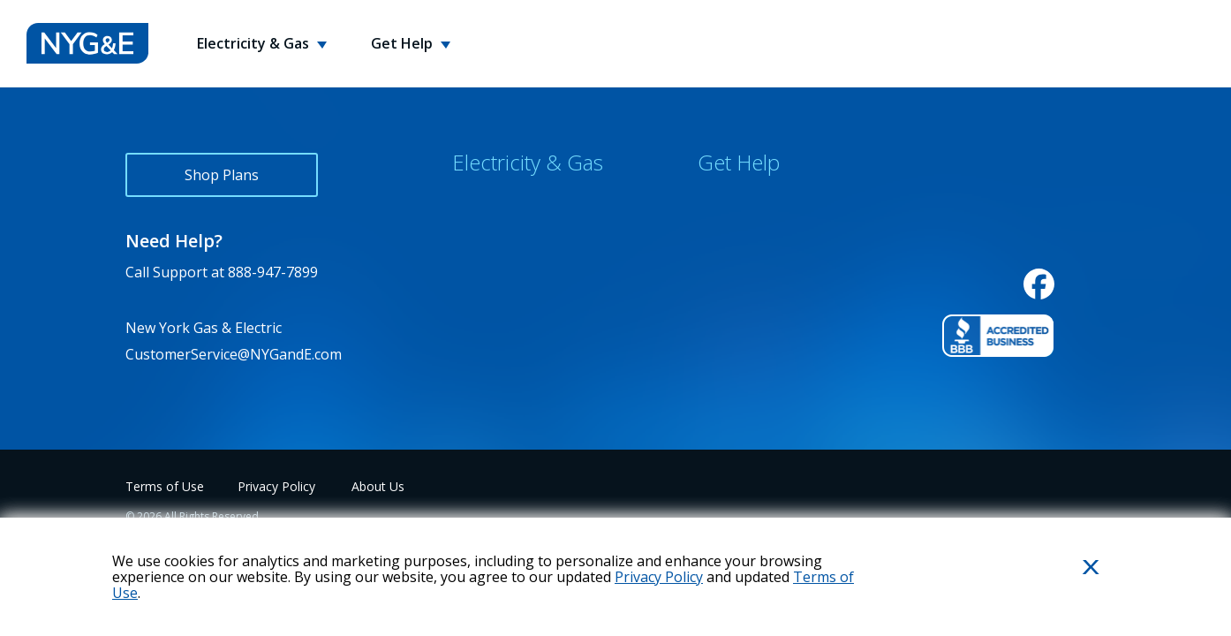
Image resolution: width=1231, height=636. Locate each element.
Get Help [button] (403, 43)
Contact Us (734, 201)
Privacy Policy (276, 486)
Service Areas (496, 240)
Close (1070, 596)
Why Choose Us (504, 201)
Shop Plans (222, 175)
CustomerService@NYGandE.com (233, 354)
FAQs (714, 240)
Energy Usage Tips (760, 279)
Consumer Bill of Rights (530, 318)
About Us (377, 486)
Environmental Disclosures (541, 279)
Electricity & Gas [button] (255, 43)
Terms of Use (164, 486)
